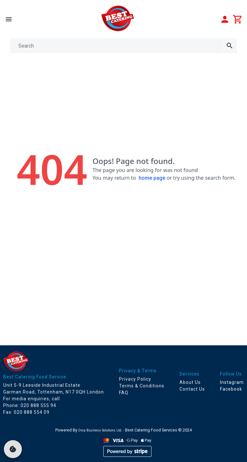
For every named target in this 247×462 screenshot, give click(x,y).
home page (152, 178)
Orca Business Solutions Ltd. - (101, 430)
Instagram (232, 382)
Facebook (231, 389)
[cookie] (13, 449)
